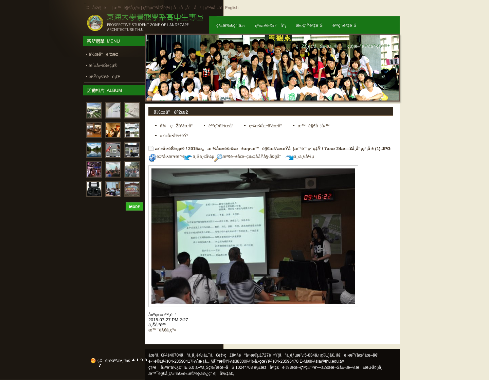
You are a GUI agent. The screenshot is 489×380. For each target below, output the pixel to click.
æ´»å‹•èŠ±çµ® (170, 148)
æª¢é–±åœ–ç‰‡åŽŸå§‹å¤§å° (249, 156)
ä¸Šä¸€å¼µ (199, 156)
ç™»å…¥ (213, 7)
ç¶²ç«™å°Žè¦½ (156, 7)
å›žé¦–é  (101, 7)
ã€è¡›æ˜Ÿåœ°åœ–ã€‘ (357, 355)
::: (87, 7)
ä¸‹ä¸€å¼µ (300, 156)
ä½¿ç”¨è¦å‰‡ (214, 373)
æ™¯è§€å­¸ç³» (127, 7)
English (231, 7)
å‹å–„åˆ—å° (187, 7)
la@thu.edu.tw (331, 361)
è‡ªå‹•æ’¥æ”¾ (166, 156)
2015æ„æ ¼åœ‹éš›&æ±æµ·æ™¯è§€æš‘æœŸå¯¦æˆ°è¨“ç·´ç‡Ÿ (254, 148)
